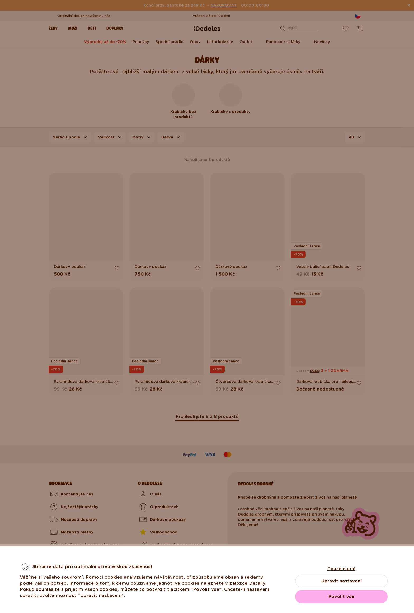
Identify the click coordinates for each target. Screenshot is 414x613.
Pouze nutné (341, 568)
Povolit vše (341, 596)
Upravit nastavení (341, 580)
